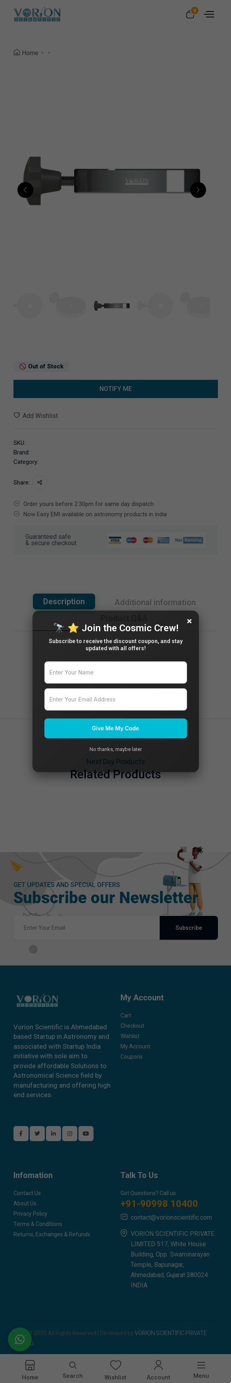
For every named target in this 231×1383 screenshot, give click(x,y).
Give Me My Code (115, 728)
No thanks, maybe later (116, 749)
